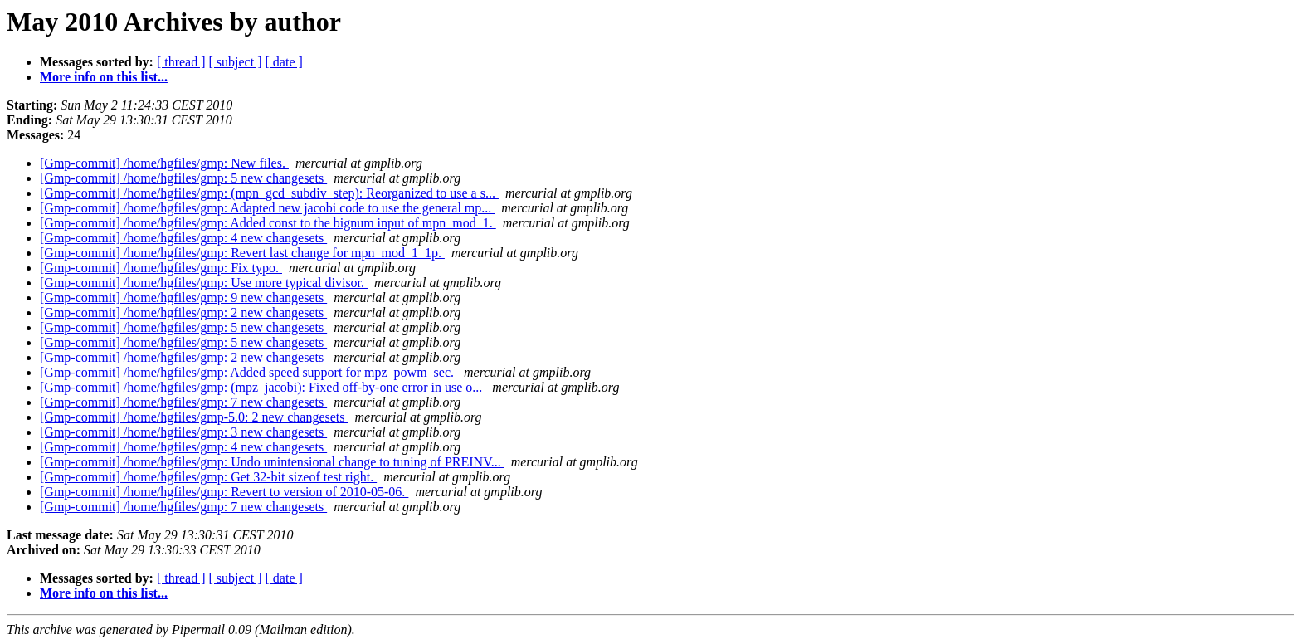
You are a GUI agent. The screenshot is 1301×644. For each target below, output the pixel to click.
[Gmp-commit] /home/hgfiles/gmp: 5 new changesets (183, 178)
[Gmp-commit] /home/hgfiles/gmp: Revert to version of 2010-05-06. (224, 492)
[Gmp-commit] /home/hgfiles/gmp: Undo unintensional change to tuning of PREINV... (272, 462)
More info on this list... (104, 77)
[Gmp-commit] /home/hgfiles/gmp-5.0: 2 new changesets (194, 417)
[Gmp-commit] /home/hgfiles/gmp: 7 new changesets (183, 402)
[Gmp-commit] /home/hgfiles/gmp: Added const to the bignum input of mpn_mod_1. (268, 223)
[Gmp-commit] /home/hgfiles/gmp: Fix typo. (161, 268)
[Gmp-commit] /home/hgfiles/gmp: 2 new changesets (183, 312)
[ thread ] (181, 62)
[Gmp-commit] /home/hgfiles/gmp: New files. (164, 163)
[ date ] (284, 62)
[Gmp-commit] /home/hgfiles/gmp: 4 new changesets (183, 238)
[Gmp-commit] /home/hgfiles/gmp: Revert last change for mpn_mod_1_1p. (242, 253)
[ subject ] (235, 62)
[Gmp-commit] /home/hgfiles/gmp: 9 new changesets (183, 297)
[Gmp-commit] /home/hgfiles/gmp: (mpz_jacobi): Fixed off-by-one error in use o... (262, 387)
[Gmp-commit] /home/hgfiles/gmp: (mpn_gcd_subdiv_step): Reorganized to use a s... (269, 193)
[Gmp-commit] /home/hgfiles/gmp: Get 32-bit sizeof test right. (208, 477)
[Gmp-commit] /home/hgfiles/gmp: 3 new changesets (183, 432)
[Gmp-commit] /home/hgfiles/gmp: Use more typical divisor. (204, 283)
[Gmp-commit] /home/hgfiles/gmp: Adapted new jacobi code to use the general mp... (267, 208)
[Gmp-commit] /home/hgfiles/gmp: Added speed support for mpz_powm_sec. (248, 372)
